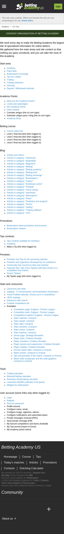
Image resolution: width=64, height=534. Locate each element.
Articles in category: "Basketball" (21, 161)
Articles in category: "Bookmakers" (22, 178)
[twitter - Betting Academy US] (4, 502)
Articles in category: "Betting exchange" (24, 175)
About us (7, 518)
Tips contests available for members (23, 241)
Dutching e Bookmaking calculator (22, 379)
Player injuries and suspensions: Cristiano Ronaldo (37, 344)
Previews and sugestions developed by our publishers (31, 262)
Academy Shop (14, 118)
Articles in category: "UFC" (19, 213)
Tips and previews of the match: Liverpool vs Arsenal (37, 356)
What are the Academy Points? (21, 101)
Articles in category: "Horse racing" (22, 190)
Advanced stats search (17, 300)
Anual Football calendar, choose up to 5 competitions (31, 294)
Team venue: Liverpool (24, 330)
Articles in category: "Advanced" (21, 158)
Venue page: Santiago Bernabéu (28, 335)
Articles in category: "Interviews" (21, 193)
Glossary (11, 85)
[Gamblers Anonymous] (39, 524)
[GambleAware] (10, 524)
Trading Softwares (15, 82)
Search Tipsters (14, 273)
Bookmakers (17, 74)
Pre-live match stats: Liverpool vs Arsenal (32, 350)
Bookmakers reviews (16, 228)
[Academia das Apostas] (10, 509)
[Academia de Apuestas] (30, 509)
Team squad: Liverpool (24, 321)
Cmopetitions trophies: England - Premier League (36, 315)
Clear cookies (13, 110)
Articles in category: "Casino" (20, 181)
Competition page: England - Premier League (34, 309)
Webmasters (32, 478)
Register (11, 400)
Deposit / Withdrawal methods (20, 88)
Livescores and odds (16, 289)
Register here (39, 473)
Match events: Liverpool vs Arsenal (29, 353)
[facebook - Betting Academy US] (17, 502)
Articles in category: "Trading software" (24, 210)
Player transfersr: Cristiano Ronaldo (30, 341)
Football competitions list (18, 303)
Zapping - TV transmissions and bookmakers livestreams (32, 292)
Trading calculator (15, 373)
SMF (31, 475)
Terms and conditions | (11, 483)
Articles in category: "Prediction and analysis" (27, 201)
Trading (10, 80)
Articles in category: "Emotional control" (24, 184)
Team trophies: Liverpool (25, 332)
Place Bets (12, 71)
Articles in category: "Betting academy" (24, 169)
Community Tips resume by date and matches (27, 265)
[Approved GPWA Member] (23, 524)
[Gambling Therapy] (34, 524)
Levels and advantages (17, 104)
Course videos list (15, 131)
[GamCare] (30, 524)
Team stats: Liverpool (23, 324)
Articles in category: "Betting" (20, 166)
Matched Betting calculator (19, 376)
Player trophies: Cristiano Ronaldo (29, 347)
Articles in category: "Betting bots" (22, 172)
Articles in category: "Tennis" (20, 204)
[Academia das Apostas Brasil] (17, 509)
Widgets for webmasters (18, 385)
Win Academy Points (16, 107)
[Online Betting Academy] (23, 509)
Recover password (15, 403)
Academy (11, 68)
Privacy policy (28, 483)
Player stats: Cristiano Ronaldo (28, 338)
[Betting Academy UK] (42, 509)
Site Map (5, 475)
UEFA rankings (13, 297)
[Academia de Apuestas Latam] (36, 509)
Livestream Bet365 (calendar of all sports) (26, 382)
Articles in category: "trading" (20, 207)
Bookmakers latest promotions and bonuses (27, 225)
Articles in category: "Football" (20, 187)
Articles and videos (15, 155)
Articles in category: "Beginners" (21, 164)
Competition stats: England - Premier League (34, 312)
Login (58, 6)
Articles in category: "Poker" (19, 198)
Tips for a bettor (14, 77)
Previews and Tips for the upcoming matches (27, 259)
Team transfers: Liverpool (25, 327)
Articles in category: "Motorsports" (22, 195)
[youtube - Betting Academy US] (10, 502)
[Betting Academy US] (4, 509)
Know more (27, 20)
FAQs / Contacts (41, 480)
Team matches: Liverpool (25, 318)
